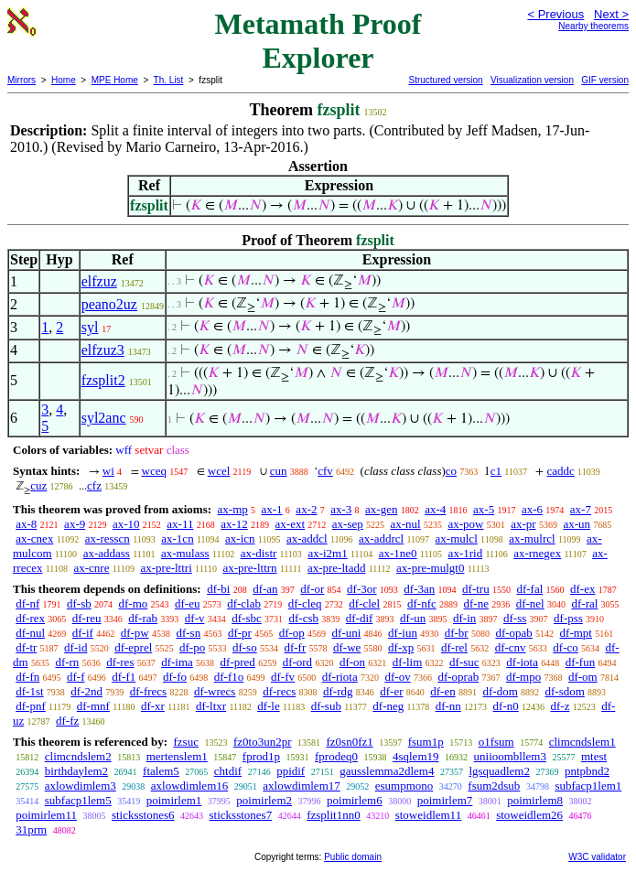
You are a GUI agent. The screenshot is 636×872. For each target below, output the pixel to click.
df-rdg (338, 691)
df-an (265, 589)
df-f (76, 677)
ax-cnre (91, 568)
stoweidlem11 (428, 815)
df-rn (67, 662)
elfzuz (99, 281)
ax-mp (233, 509)
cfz (94, 485)
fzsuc (185, 741)
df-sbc (247, 618)
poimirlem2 (264, 800)
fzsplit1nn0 (334, 815)
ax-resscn (107, 538)
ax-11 (180, 524)
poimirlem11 (46, 815)
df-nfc (422, 603)
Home (63, 80)
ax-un (576, 524)
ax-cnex (34, 538)
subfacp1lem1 (588, 785)
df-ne (476, 603)
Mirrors (21, 80)
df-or (312, 589)
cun (278, 471)
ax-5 (483, 509)
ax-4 (435, 509)
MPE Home (115, 80)
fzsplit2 (103, 380)
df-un (413, 618)
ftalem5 (161, 771)
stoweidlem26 (529, 815)
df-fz (67, 720)
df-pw (135, 633)
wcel (219, 471)
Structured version (445, 80)
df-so (244, 647)
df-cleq (305, 603)
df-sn (188, 633)
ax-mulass (185, 553)
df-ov (397, 677)
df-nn (448, 706)
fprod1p (261, 756)
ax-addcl (307, 538)
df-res (120, 662)
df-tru (476, 589)
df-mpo (523, 677)
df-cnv (510, 647)
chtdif (228, 771)
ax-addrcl (381, 538)
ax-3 (340, 509)
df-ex (582, 589)
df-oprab (458, 677)
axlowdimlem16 (190, 785)
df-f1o (229, 677)
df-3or (362, 589)
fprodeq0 (336, 756)
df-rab (142, 618)
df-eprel (133, 647)
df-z (559, 706)
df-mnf (93, 706)
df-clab (244, 603)
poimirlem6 (355, 800)
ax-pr (523, 524)
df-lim (408, 662)
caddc (560, 471)
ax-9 (74, 524)
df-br (457, 633)
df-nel (530, 603)
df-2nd (86, 691)
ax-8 (26, 524)
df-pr (240, 633)
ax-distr (259, 553)
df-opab (513, 633)
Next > (611, 14)
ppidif (290, 771)
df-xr (153, 706)
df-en (442, 691)
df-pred (238, 662)
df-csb (303, 618)
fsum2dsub (494, 785)
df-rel (454, 647)
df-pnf (31, 706)
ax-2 (306, 509)
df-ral (584, 603)
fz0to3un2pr (262, 741)
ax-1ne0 (398, 553)
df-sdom (565, 691)
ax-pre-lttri (165, 568)
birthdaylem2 (76, 771)
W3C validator (597, 857)
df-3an (419, 589)
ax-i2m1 (327, 553)
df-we (347, 647)
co (451, 471)
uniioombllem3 (510, 756)
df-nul (30, 633)
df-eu (187, 603)
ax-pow (465, 524)
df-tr (26, 647)
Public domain (353, 857)
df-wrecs (214, 691)
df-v (195, 618)
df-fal (529, 589)
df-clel (364, 603)
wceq (154, 471)
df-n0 (506, 706)
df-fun (581, 662)
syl (90, 327)
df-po (192, 647)
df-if (82, 633)
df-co (565, 647)
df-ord (298, 662)
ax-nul (405, 524)
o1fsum (496, 741)
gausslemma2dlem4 (387, 771)
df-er (391, 691)
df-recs (279, 691)
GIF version (605, 80)
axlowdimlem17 (301, 785)
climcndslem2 (78, 756)
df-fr (295, 647)
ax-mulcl (457, 538)
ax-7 (580, 509)
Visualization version (532, 80)
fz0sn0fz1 (349, 741)
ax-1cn (177, 538)
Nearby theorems (593, 26)
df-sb (79, 603)
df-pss (568, 618)
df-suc (464, 662)
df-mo (132, 603)
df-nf (27, 603)
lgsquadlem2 (499, 771)
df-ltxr (211, 706)
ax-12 (234, 524)
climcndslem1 (582, 741)
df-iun (402, 633)
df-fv (283, 677)
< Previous (555, 14)
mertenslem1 (177, 756)
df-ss (514, 618)
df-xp (401, 647)
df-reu (87, 618)
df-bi (218, 589)
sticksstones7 (241, 815)
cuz (38, 485)
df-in (464, 618)
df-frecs (148, 691)
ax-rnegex (537, 553)
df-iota (522, 662)
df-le (268, 706)
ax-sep (347, 524)
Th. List (169, 80)
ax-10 (126, 524)
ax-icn (239, 538)
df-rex (30, 618)
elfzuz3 (102, 350)
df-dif (359, 618)
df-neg (388, 706)
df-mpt (576, 633)
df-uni (346, 633)
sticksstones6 (143, 815)
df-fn (27, 677)
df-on (352, 662)
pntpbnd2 (587, 771)
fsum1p (426, 741)
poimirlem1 (174, 800)
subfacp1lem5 (78, 800)
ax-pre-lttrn (249, 568)
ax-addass (106, 553)
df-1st (29, 691)
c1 (495, 471)
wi (108, 471)
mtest (594, 756)
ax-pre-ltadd (336, 568)
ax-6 (532, 509)
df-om (583, 677)
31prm (31, 829)
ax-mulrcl (532, 538)
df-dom (499, 691)
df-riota (340, 677)
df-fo (175, 677)
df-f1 (123, 677)
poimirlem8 (535, 800)
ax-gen (381, 509)
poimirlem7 (445, 800)
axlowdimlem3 (80, 785)
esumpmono (404, 785)
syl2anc (103, 417)
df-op (292, 633)
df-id (75, 647)
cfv (325, 471)
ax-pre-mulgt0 (430, 568)
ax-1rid (465, 553)
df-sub (326, 706)
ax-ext (290, 524)
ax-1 (272, 509)
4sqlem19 (416, 756)
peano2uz (109, 304)
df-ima (177, 662)
